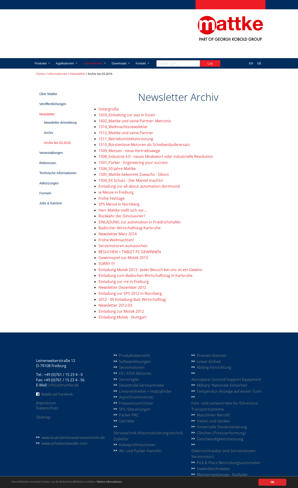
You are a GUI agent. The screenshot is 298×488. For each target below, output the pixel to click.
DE (259, 63)
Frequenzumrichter (136, 403)
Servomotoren (132, 367)
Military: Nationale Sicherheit (222, 385)
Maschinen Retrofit (213, 415)
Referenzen (47, 163)
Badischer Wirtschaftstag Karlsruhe (129, 227)
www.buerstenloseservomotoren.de (73, 437)
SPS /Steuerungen (135, 409)
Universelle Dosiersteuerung (222, 426)
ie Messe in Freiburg (116, 192)
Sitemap (43, 417)
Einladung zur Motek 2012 (121, 311)
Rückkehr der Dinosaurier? (121, 216)
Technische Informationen (58, 173)
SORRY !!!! (106, 263)
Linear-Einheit (209, 361)
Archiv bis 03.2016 (57, 143)
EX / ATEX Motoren (135, 373)
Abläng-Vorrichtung (214, 367)
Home (40, 74)
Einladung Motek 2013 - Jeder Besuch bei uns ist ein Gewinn (150, 269)
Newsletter (77, 74)
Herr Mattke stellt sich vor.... (123, 210)
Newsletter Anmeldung (60, 122)
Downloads (122, 63)
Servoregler (129, 379)
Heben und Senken (213, 421)
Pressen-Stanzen (211, 355)
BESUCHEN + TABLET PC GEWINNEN (129, 251)
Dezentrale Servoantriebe (141, 385)
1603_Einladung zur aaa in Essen (126, 114)
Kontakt (145, 63)
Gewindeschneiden (213, 468)
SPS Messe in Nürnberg (118, 204)
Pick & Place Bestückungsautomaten (229, 462)
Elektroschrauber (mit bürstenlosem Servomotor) (223, 453)
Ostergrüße (108, 109)
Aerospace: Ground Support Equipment (226, 379)
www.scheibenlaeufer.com (64, 443)
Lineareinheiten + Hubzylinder (145, 391)
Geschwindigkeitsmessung (220, 439)
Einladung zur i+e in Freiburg (123, 281)
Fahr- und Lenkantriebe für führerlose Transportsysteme (224, 406)
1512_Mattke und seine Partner (125, 132)
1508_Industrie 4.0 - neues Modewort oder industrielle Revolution (155, 156)
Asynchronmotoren (136, 397)
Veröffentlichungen (52, 104)
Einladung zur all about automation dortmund (139, 186)
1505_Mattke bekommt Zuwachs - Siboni (133, 174)
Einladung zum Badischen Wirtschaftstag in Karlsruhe (145, 275)
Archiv (48, 133)
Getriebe (126, 421)
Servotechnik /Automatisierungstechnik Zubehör (148, 436)
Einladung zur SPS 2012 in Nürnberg (130, 293)
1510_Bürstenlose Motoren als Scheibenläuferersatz (144, 144)
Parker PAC (129, 415)
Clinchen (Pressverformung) (221, 432)
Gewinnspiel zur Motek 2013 (123, 257)
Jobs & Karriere (50, 203)
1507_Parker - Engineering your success (133, 162)
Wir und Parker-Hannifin (140, 450)
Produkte (41, 63)
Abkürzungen (49, 183)
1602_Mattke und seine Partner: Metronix (134, 120)
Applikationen (66, 63)
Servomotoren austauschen (123, 245)
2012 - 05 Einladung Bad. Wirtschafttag (132, 299)
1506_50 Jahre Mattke (117, 168)
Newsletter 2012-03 (115, 305)
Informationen (96, 63)
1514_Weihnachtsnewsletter (123, 126)
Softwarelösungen (135, 361)
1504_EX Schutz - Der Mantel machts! (130, 180)
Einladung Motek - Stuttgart (122, 317)
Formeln (45, 193)
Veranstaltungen (51, 153)
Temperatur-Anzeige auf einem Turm (229, 391)
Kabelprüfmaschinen (137, 444)
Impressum (46, 402)
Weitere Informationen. (126, 482)
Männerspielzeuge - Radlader (222, 474)
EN (251, 63)
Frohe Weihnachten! (116, 239)
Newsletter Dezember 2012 (122, 287)
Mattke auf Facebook (57, 394)
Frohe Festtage (111, 198)
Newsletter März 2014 (117, 233)
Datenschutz (47, 408)
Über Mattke (48, 94)
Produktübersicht (134, 355)
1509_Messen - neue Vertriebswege (129, 150)
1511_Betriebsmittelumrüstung (125, 138)
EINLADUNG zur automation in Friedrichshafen (139, 222)
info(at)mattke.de (63, 385)
